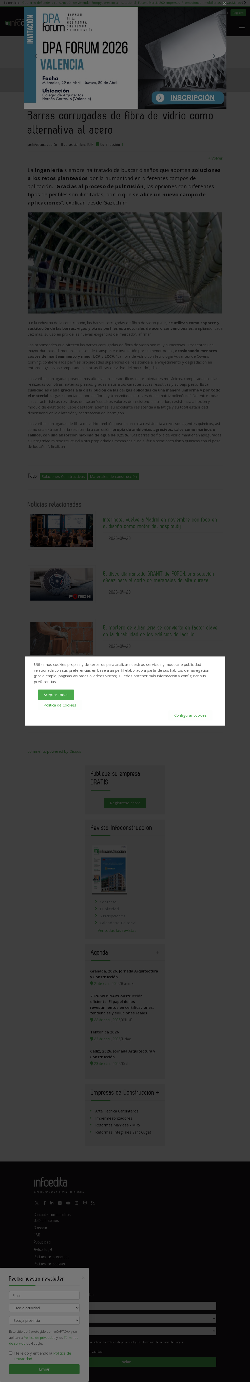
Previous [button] (36, 55)
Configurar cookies (190, 715)
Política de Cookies (60, 705)
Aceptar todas (56, 694)
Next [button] (213, 55)
